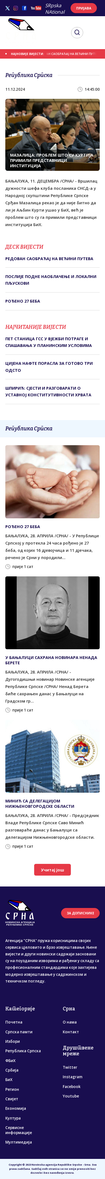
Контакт (71, 1031)
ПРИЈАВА (83, 8)
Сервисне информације (18, 1130)
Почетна (13, 1022)
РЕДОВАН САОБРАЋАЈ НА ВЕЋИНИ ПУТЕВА (72, 54)
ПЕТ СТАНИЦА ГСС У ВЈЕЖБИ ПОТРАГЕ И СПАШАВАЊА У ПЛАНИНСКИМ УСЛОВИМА (48, 342)
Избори (12, 1041)
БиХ (8, 1079)
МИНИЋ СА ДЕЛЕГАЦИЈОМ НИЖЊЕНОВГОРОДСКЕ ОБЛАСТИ (39, 803)
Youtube (71, 1096)
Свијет (11, 1098)
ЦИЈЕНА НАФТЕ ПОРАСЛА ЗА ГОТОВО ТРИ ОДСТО (49, 367)
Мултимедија (18, 1142)
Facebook (72, 1086)
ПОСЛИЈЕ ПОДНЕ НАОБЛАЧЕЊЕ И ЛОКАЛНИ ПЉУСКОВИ (50, 280)
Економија (15, 1108)
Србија (11, 1070)
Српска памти (18, 1031)
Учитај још (52, 870)
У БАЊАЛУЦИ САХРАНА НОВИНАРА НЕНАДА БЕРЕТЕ (51, 660)
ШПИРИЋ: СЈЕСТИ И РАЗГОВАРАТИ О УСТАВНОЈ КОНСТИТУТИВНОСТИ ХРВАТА (48, 391)
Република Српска (23, 1050)
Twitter (70, 1067)
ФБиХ (10, 1060)
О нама (70, 1022)
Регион (12, 1089)
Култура (13, 1118)
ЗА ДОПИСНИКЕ (80, 913)
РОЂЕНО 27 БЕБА (22, 301)
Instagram (72, 1076)
